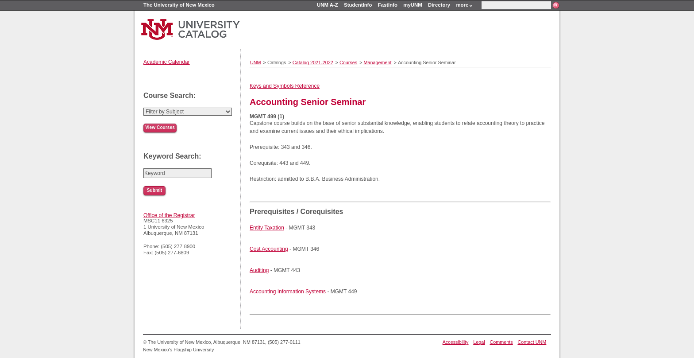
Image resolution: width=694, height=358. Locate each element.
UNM (255, 62)
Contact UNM (532, 342)
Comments (501, 342)
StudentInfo (358, 5)
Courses (348, 62)
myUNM (412, 5)
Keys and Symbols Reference (285, 86)
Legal (479, 342)
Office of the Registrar (169, 215)
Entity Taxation (267, 228)
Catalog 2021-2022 (313, 62)
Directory (439, 5)
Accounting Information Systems (288, 291)
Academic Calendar (166, 62)
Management (378, 62)
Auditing (259, 270)
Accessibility (456, 342)
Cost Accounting (269, 249)
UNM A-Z (327, 5)
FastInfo (387, 5)
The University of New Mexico (179, 5)
